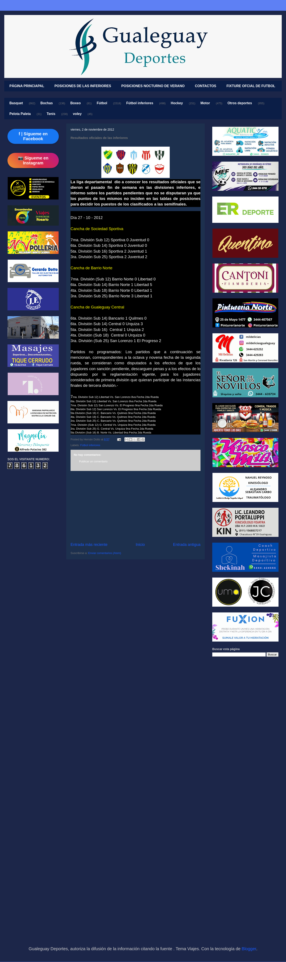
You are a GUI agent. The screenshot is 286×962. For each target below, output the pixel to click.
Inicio (140, 544)
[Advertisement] (135, 506)
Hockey (177, 103)
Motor (205, 103)
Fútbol (102, 103)
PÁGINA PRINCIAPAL (26, 86)
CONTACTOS (205, 86)
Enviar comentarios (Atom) (104, 553)
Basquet (16, 103)
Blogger (249, 948)
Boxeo (75, 103)
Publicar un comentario (93, 461)
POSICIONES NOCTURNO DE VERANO (153, 86)
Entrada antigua (186, 544)
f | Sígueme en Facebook (33, 136)
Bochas (46, 103)
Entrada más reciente (89, 544)
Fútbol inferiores (139, 103)
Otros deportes (239, 103)
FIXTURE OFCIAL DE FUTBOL (251, 86)
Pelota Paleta (20, 114)
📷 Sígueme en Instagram (33, 160)
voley (77, 114)
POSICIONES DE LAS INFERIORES (83, 86)
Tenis (51, 114)
